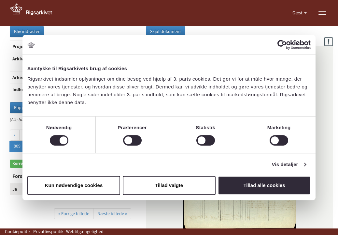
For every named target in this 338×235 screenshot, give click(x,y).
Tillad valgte (169, 185)
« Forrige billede (73, 214)
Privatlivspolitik (48, 231)
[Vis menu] (322, 13)
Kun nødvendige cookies (74, 185)
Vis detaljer (285, 164)
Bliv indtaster (27, 31)
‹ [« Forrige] (14, 135)
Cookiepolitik (18, 231)
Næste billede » (112, 214)
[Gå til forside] (34, 13)
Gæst (297, 13)
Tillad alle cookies (264, 185)
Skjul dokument (165, 31)
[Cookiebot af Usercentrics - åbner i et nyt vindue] (282, 45)
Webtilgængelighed (85, 231)
